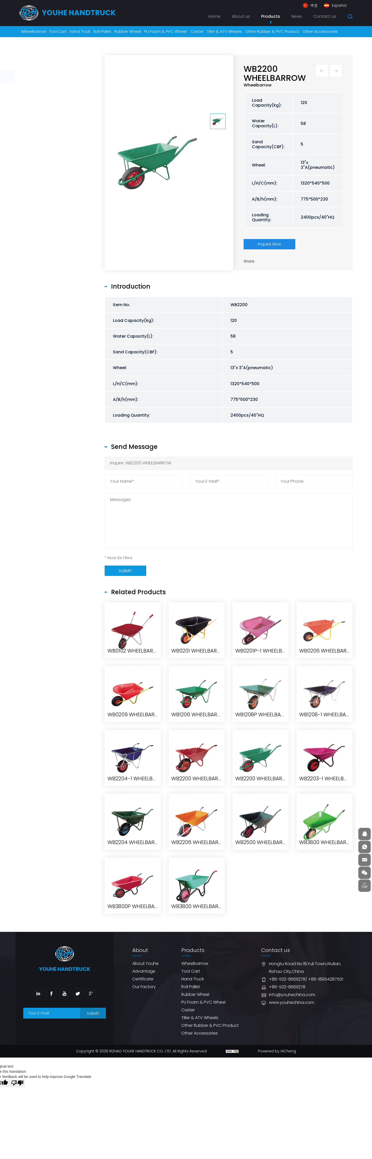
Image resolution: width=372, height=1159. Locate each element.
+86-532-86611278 (287, 979)
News (296, 16)
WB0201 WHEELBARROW (200, 723)
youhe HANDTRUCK (79, 13)
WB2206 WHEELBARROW (200, 914)
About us (241, 16)
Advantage (143, 971)
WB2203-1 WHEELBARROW (330, 850)
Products (270, 16)
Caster (34, 152)
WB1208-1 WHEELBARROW (330, 786)
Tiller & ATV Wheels (45, 165)
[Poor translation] (17, 1083)
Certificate (142, 979)
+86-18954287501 (325, 979)
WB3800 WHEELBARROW (328, 914)
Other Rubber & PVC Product (55, 177)
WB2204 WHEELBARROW (136, 914)
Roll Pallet (36, 114)
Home (214, 16)
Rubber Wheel (41, 127)
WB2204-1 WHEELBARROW (139, 850)
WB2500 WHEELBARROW (264, 914)
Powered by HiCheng (277, 1051)
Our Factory (144, 987)
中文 (314, 5)
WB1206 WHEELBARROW (200, 786)
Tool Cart (36, 89)
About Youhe (145, 963)
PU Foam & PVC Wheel (49, 139)
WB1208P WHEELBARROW (265, 786)
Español (339, 5)
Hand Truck (38, 102)
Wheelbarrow (40, 77)
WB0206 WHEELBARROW (328, 723)
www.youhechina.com (291, 1002)
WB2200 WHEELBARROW (200, 850)
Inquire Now (269, 244)
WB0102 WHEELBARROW (136, 723)
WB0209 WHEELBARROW (136, 786)
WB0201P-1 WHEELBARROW (267, 723)
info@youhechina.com (292, 995)
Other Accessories (45, 190)
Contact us (324, 16)
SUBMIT (93, 1013)
